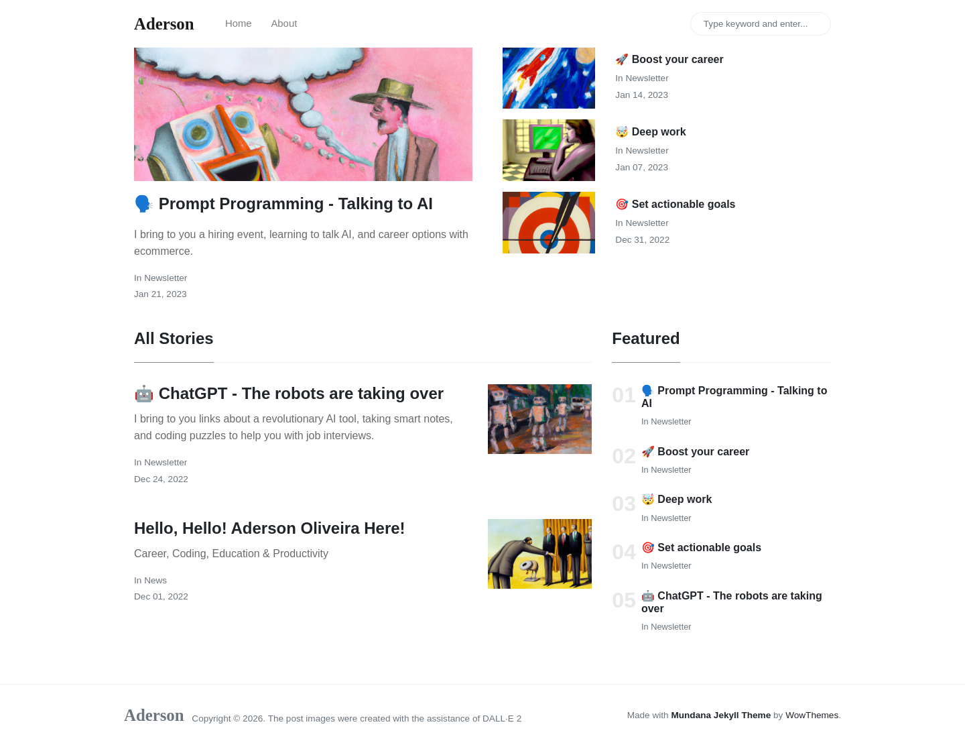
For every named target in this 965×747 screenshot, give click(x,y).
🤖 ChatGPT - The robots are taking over (289, 393)
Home (238, 23)
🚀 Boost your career (669, 59)
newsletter (165, 278)
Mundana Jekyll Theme (722, 715)
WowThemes (811, 715)
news (155, 580)
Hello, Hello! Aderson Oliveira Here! (269, 528)
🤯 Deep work (650, 131)
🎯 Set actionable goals (675, 204)
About (284, 23)
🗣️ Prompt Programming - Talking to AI (283, 203)
